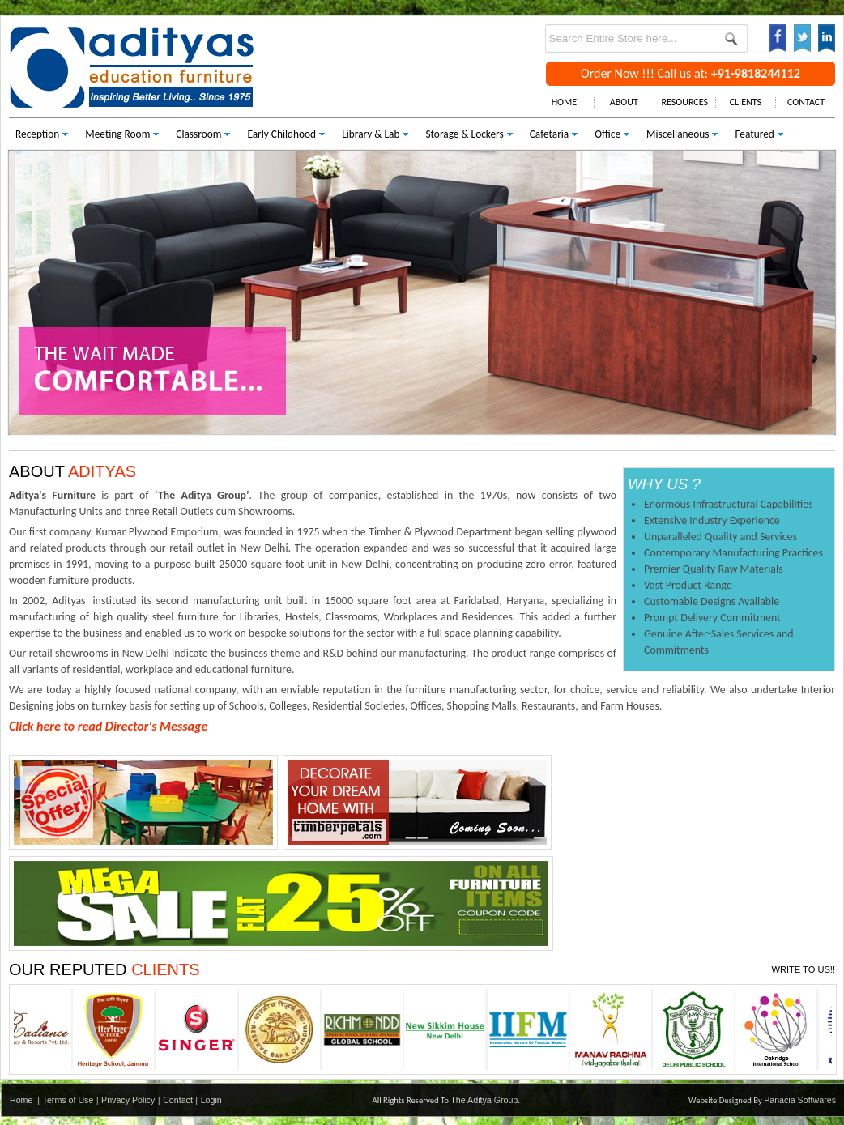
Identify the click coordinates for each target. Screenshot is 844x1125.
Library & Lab (370, 134)
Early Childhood (281, 134)
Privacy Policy (128, 1100)
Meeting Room (117, 134)
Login (211, 1100)
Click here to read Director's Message (108, 726)
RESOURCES (685, 102)
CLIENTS (745, 102)
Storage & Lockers (464, 134)
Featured (754, 134)
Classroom (198, 134)
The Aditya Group (484, 1100)
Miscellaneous (677, 134)
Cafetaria (549, 134)
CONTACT (806, 102)
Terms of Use (68, 1100)
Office (607, 134)
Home (21, 1100)
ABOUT (624, 102)
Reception (37, 134)
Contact (178, 1100)
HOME (565, 102)
